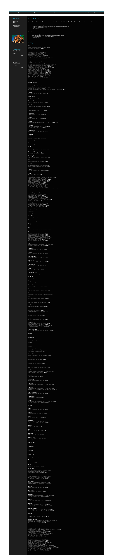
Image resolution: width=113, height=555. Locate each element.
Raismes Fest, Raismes (18, 44)
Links (94, 12)
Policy (78, 12)
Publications (53, 12)
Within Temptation (16, 19)
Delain (14, 22)
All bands (21, 28)
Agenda (62, 12)
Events (35, 12)
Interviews (44, 12)
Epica (14, 23)
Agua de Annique (16, 25)
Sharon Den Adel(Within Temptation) (17, 51)
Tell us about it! (35, 37)
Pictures (48, 47)
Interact (70, 12)
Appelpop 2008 (16, 65)
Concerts (20, 12)
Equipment (86, 12)
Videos (56, 64)
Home (12, 12)
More (22, 55)
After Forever (15, 21)
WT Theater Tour (16, 62)
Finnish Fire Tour (16, 63)
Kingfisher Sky (16, 26)
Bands (28, 12)
